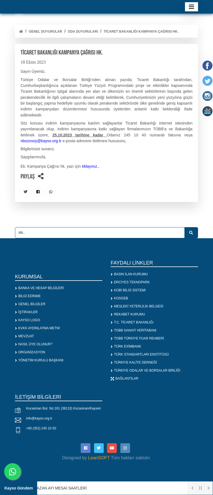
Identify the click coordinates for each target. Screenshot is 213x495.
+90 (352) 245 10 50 (41, 428)
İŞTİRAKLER (26, 312)
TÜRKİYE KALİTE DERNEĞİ (134, 362)
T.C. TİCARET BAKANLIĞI (132, 322)
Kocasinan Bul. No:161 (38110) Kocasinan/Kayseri (63, 408)
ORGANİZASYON (30, 352)
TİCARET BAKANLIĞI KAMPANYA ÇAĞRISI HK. (141, 31)
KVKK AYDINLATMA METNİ (37, 328)
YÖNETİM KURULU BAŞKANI (39, 360)
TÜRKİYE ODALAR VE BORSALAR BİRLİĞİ (145, 370)
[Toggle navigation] (191, 6)
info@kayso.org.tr (39, 418)
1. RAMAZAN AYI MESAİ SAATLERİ (55, 488)
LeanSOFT (99, 457)
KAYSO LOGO (27, 320)
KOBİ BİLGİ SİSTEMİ (128, 290)
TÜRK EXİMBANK (126, 346)
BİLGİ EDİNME (28, 296)
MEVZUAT (24, 336)
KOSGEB (119, 298)
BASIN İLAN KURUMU (129, 274)
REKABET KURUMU (128, 314)
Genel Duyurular (45, 31)
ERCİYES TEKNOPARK (130, 282)
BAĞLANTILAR (124, 378)
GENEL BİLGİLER (30, 304)
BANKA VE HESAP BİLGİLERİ (39, 288)
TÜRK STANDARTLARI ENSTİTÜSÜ (140, 354)
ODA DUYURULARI (83, 31)
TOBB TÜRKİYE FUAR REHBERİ (137, 338)
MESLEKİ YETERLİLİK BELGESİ (137, 306)
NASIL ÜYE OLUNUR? (33, 344)
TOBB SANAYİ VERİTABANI (133, 330)
